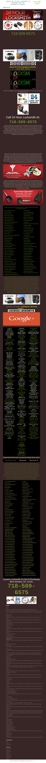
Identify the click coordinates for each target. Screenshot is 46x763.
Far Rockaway (35, 286)
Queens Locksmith (8, 464)
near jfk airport (9, 289)
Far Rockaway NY (7, 288)
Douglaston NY (30, 281)
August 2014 (8, 753)
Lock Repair (30, 464)
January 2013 (8, 757)
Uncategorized (8, 745)
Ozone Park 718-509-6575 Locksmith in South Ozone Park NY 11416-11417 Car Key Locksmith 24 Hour (24, 701)
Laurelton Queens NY (26, 290)
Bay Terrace (10, 281)
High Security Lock (7, 279)
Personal (7, 743)
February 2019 (8, 749)
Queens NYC (14, 464)
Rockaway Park (23, 288)
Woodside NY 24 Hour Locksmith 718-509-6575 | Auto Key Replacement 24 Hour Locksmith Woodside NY (24, 738)
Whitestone (25, 284)
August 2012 (8, 758)
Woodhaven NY (25, 283)
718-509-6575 (37, 3)
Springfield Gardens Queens (28, 286)
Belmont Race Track (18, 290)
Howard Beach (25, 281)
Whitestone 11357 (35, 284)
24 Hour (18, 464)
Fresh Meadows (7, 283)
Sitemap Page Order (9, 724)
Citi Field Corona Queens (10, 634)
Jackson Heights (30, 283)
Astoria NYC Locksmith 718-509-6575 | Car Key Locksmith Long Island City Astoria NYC (21, 610)
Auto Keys (21, 464)
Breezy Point (12, 288)
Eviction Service (16, 478)
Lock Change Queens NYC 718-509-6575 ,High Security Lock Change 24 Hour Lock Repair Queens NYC (24, 689)
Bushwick (33, 280)
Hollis (28, 288)
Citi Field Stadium (13, 285)
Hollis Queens (34, 288)
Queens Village (36, 289)
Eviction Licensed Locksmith (27, 478)
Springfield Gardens (35, 285)
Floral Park (37, 280)
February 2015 (8, 752)
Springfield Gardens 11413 (18, 286)
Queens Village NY (9, 716)
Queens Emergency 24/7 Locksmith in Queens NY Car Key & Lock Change (19, 703)
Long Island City (36, 281)
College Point (36, 279)
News (7, 742)
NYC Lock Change (12, 290)
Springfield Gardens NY (9, 286)
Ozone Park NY (7, 284)
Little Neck (6, 281)
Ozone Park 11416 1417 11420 (11, 699)
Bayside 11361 (31, 279)
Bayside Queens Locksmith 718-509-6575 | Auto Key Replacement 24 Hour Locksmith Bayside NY (23, 620)
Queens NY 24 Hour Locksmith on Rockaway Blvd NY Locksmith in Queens (18, 3)
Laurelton (27, 289)
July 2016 (7, 750)
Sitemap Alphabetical (9, 722)
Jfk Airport (5, 289)
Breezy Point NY (17, 288)
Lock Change (25, 464)
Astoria (12, 279)
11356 (19, 280)
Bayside (22, 279)
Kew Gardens (14, 281)
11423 (31, 288)
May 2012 (7, 759)
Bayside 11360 (26, 279)
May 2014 (7, 754)
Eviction (20, 478)
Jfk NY (38, 288)
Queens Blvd (34, 478)
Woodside (21, 280)
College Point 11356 (13, 280)
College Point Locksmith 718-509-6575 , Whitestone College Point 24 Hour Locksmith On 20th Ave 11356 (24, 638)
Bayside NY (18, 279)
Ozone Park (36, 283)
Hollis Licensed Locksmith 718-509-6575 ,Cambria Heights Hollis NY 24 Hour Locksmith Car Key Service (24, 661)
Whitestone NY (29, 284)
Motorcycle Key (35, 464)
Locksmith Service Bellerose (31, 293)
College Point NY (6, 8)
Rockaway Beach (22, 289)
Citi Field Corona (19, 285)
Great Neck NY (29, 285)
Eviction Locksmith (10, 478)
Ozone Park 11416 (13, 284)
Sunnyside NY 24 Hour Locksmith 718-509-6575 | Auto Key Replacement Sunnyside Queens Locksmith (24, 731)
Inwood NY (15, 289)
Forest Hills (29, 280)
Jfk (26, 288)
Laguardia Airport (7, 285)
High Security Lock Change (11, 660)
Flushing (14, 279)
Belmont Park (6, 290)
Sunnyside (25, 280)
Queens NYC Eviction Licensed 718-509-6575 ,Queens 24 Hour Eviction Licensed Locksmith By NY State (24, 711)
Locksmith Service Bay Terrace (21, 293)
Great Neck (24, 285)
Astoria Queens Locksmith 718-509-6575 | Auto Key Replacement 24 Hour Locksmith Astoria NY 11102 (24, 611)
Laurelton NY (31, 289)
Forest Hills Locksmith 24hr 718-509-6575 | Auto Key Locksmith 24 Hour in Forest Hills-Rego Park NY (23, 653)
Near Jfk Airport (8, 697)
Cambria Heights (13, 283)
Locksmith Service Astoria (11, 293)
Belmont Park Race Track (34, 290)
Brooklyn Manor (19, 283)
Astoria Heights (19, 281)
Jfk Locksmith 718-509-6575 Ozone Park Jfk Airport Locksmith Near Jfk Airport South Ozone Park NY (23, 675)
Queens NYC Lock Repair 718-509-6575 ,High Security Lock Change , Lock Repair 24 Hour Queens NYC (24, 712)
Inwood (18, 289)
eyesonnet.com (34, 761)
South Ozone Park (19, 284)
